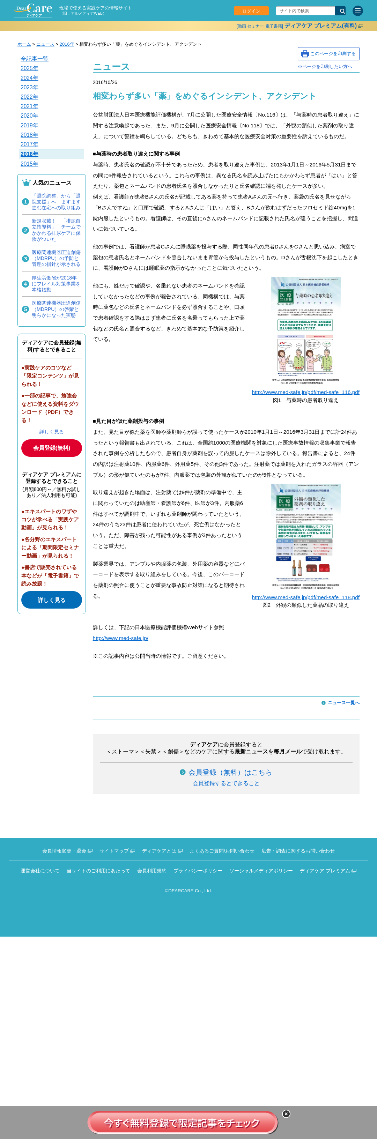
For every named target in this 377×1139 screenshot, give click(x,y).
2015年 (29, 164)
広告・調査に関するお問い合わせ (298, 850)
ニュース (45, 44)
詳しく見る (51, 431)
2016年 (67, 44)
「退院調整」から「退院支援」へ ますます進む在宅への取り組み (56, 201)
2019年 (29, 125)
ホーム (24, 44)
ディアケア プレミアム (325, 870)
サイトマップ (114, 850)
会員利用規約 (152, 870)
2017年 (29, 144)
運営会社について (40, 870)
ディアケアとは (159, 850)
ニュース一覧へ (344, 702)
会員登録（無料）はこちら (230, 772)
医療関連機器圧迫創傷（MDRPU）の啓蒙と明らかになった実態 (56, 309)
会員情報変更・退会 (64, 850)
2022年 (29, 97)
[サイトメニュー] (358, 11)
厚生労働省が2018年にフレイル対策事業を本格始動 (56, 283)
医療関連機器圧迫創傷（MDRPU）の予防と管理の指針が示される (56, 258)
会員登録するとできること (226, 783)
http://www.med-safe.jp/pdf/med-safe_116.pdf (306, 392)
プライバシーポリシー (197, 870)
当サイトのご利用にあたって (98, 870)
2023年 (29, 87)
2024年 (29, 78)
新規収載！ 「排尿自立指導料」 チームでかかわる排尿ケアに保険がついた (56, 230)
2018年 (29, 135)
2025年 (29, 68)
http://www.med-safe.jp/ (120, 638)
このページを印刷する (333, 53)
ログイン (251, 11)
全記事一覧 (35, 59)
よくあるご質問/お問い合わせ (222, 850)
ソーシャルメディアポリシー (261, 870)
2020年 (29, 116)
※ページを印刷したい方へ (325, 66)
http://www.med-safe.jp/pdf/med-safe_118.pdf (306, 597)
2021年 (29, 106)
